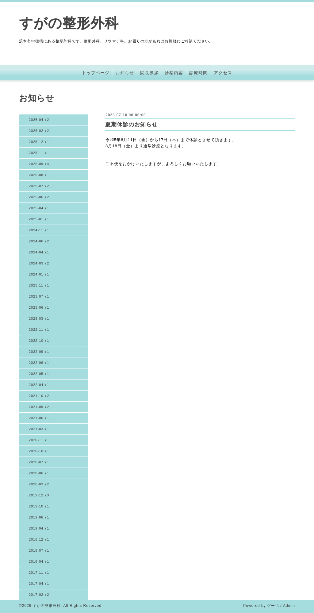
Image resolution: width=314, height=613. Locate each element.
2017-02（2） (41, 594)
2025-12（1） (41, 142)
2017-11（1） (41, 572)
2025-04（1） (41, 208)
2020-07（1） (41, 462)
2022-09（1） (41, 351)
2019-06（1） (41, 517)
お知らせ (125, 72)
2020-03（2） (41, 484)
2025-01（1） (41, 219)
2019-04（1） (41, 528)
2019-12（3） (41, 495)
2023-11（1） (41, 285)
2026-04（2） (41, 119)
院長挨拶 (149, 72)
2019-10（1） (41, 506)
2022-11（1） (41, 329)
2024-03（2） (41, 263)
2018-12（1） (41, 539)
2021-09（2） (41, 407)
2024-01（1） (41, 274)
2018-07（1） (41, 550)
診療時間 (198, 72)
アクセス (223, 72)
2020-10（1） (41, 451)
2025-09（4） (41, 164)
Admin (289, 605)
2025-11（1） (41, 153)
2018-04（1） (41, 561)
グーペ (273, 605)
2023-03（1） (41, 318)
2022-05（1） (41, 374)
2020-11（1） (41, 440)
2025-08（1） (41, 175)
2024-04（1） (41, 252)
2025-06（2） (41, 197)
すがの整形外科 (69, 23)
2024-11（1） (41, 230)
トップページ (95, 72)
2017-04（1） (41, 583)
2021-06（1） (41, 418)
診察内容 (174, 72)
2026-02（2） (41, 131)
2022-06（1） (41, 362)
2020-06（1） (41, 473)
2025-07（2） (41, 186)
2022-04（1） (41, 385)
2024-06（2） (41, 241)
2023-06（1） (41, 307)
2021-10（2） (41, 396)
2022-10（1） (41, 340)
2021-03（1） (41, 429)
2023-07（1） (41, 296)
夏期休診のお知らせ (131, 124)
